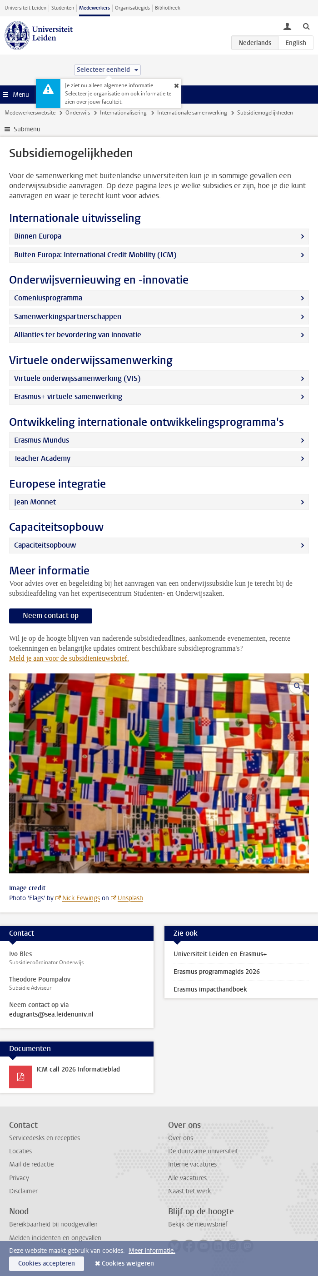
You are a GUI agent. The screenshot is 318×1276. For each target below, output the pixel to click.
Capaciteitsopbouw (45, 545)
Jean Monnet (35, 502)
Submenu (27, 129)
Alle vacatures (187, 1178)
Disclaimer (23, 1191)
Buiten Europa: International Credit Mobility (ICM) (95, 254)
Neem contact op (51, 615)
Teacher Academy (42, 458)
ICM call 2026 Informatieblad (78, 1069)
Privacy (19, 1178)
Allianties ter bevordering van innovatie (77, 334)
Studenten (62, 8)
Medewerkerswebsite (30, 112)
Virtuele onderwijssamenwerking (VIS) (77, 378)
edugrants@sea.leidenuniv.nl (51, 1015)
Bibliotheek (167, 8)
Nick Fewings (81, 898)
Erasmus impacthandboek (210, 989)
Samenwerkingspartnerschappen (67, 316)
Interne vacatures (192, 1164)
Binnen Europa (37, 236)
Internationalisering (123, 112)
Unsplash (130, 898)
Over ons (180, 1138)
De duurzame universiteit (203, 1151)
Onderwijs (77, 112)
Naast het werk (189, 1191)
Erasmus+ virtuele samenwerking (68, 396)
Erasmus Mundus (41, 440)
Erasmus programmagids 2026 (217, 971)
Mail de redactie (31, 1164)
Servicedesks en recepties (44, 1138)
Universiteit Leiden (25, 8)
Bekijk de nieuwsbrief (198, 1224)
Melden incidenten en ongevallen (55, 1238)
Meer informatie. (152, 1250)
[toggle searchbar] (306, 26)
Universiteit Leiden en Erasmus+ (220, 954)
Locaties (20, 1151)
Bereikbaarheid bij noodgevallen (53, 1224)
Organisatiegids (132, 8)
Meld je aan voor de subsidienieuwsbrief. (69, 658)
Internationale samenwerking (192, 112)
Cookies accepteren (46, 1263)
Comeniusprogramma (48, 298)
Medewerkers (94, 8)
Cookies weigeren (128, 1263)
